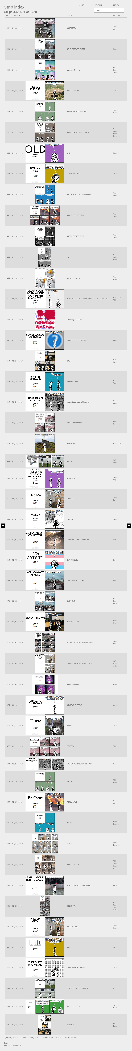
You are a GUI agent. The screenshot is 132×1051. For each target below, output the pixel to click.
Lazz (115, 362)
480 (8, 802)
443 (8, 49)
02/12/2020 (17, 746)
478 (8, 764)
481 (8, 822)
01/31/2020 (17, 498)
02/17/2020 (17, 843)
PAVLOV (70, 519)
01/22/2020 (17, 319)
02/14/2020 (17, 781)
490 (8, 1006)
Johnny (116, 72)
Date (17, 15)
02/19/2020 (17, 885)
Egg (114, 70)
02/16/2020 (17, 822)
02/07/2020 (17, 642)
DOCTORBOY (71, 28)
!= (68, 257)
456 (8, 319)
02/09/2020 (17, 684)
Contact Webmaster (13, 1045)
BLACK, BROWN (73, 621)
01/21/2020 (17, 298)
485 (8, 906)
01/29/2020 (17, 461)
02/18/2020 (17, 864)
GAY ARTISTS (72, 560)
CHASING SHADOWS (74, 705)
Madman (116, 133)
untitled (71, 443)
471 (8, 621)
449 (8, 173)
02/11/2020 (17, 725)
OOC (68, 947)
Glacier (117, 297)
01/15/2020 (17, 173)
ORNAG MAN (71, 906)
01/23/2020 (17, 340)
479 (8, 781)
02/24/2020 (17, 988)
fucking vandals (74, 319)
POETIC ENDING (73, 90)
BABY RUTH (71, 601)
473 (8, 663)
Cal (114, 67)
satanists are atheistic (78, 402)
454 (8, 278)
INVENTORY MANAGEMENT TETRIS (80, 663)
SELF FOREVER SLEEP (76, 49)
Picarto (117, 112)
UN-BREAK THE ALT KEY (77, 111)
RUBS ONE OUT (73, 864)
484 (8, 885)
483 (8, 864)
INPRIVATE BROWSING (76, 967)
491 (8, 1024)
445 (8, 90)
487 (8, 947)
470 (8, 601)
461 (8, 422)
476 (8, 725)
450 (8, 194)
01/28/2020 (17, 443)
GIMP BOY (71, 478)
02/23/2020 (17, 967)
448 (8, 153)
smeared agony (73, 278)
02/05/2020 (17, 601)
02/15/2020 (17, 802)
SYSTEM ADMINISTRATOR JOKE (79, 764)
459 (8, 381)
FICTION (70, 746)
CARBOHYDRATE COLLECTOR (78, 539)
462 (8, 443)
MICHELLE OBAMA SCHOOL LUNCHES (82, 642)
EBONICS (70, 498)
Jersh (115, 90)
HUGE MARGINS (73, 684)
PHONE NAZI (72, 802)
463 (8, 461)
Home (6, 1043)
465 (8, 498)
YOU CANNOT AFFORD (75, 580)
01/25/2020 (17, 381)
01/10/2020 (17, 70)
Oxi (114, 643)
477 (8, 746)
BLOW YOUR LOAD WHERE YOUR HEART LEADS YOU (88, 298)
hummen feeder (73, 70)
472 (8, 642)
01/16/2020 (17, 194)
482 (8, 843)
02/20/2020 (17, 906)
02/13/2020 (17, 764)
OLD (68, 153)
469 (8, 580)
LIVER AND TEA (73, 173)
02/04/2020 (17, 580)
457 (8, 340)
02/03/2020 (17, 560)
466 (8, 519)
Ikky (115, 26)
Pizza (115, 824)
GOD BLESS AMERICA (75, 215)
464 (8, 478)
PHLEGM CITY (72, 926)
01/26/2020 (17, 402)
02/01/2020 (17, 519)
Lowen (115, 49)
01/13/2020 (17, 132)
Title (70, 15)
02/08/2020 (17, 663)
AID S (69, 843)
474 (8, 684)
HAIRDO (70, 822)
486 (8, 926)
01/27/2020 (17, 422)
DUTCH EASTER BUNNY (76, 236)
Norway (116, 603)
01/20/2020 (17, 278)
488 (8, 967)
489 (8, 988)
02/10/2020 (17, 705)
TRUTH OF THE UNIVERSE (77, 988)
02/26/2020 (17, 1024)
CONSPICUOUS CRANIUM (76, 340)
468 (8, 560)
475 (8, 705)
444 (8, 70)
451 (8, 215)
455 (8, 298)
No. (8, 15)
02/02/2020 (17, 539)
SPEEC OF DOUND (74, 1006)
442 (8, 28)
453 (8, 257)
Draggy (116, 663)
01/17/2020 (17, 215)
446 (8, 111)
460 (8, 402)
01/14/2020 (17, 153)
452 (8, 236)
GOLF (69, 361)
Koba (115, 340)
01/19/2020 (17, 257)
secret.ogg (72, 781)
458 (8, 361)
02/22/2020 (17, 947)
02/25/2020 (17, 1006)
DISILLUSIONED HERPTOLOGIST (80, 885)
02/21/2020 (17, 926)
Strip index (14, 7)
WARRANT (70, 1024)
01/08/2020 (17, 28)
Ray (114, 29)
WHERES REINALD (74, 381)
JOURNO (70, 725)
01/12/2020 (17, 111)
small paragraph (74, 422)
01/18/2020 (17, 236)
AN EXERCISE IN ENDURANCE (79, 194)
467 (8, 539)
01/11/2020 (17, 90)
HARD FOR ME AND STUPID (78, 132)
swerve (70, 461)
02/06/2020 (17, 621)
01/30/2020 (17, 478)
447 (8, 132)
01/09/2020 (17, 49)
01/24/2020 (17, 361)
